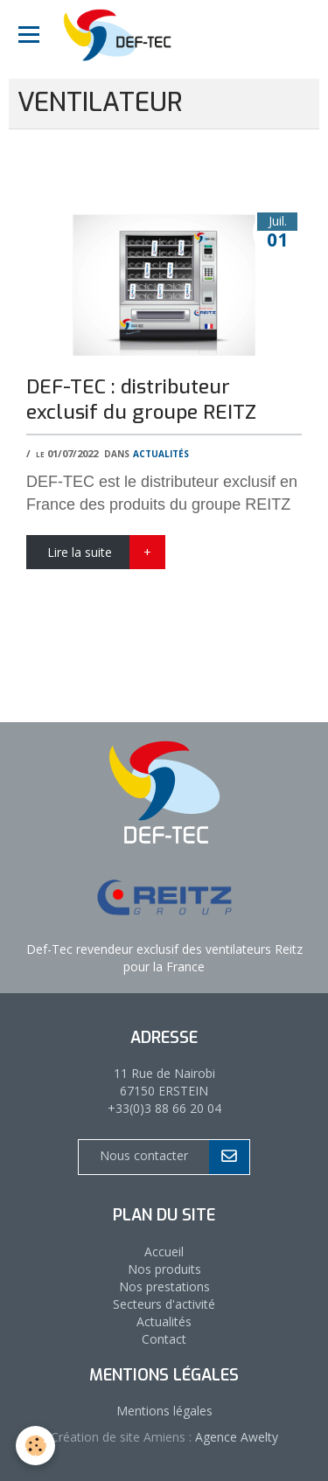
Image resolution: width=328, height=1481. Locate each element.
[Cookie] (35, 1445)
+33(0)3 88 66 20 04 (164, 1108)
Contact (164, 1339)
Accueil (164, 1251)
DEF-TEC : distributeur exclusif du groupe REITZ (141, 399)
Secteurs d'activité (164, 1304)
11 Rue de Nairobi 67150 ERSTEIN (164, 1082)
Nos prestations (164, 1286)
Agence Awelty (235, 1437)
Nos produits (164, 1269)
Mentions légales (164, 1410)
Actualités (161, 452)
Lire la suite (79, 552)
